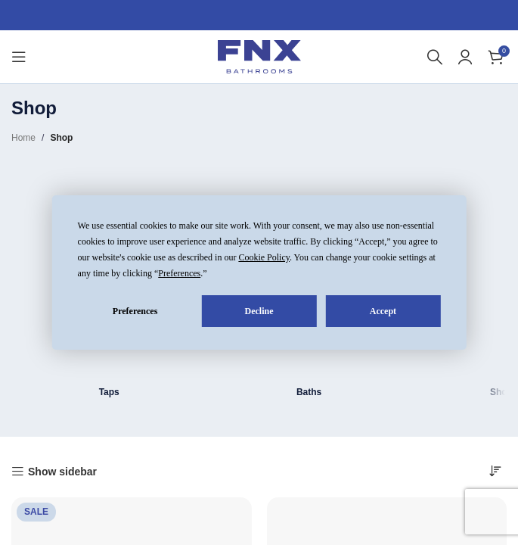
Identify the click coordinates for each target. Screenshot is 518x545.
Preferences (135, 311)
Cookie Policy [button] (264, 257)
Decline (258, 311)
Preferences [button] (179, 273)
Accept (383, 311)
